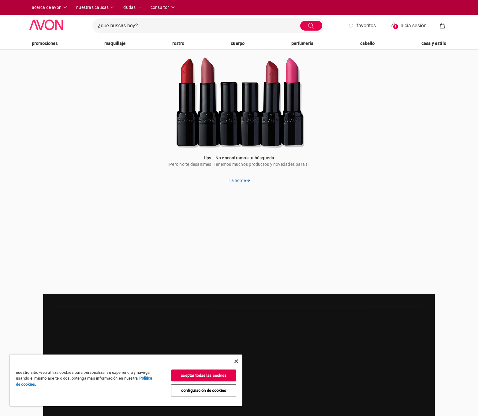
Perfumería (302, 43)
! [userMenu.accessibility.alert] (395, 26)
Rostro (178, 43)
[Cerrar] (236, 361)
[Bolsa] (442, 26)
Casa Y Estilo (433, 43)
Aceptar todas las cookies (203, 375)
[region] (126, 380)
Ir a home (238, 180)
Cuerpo (238, 43)
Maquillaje (115, 43)
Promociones (45, 43)
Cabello (367, 43)
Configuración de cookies (203, 390)
